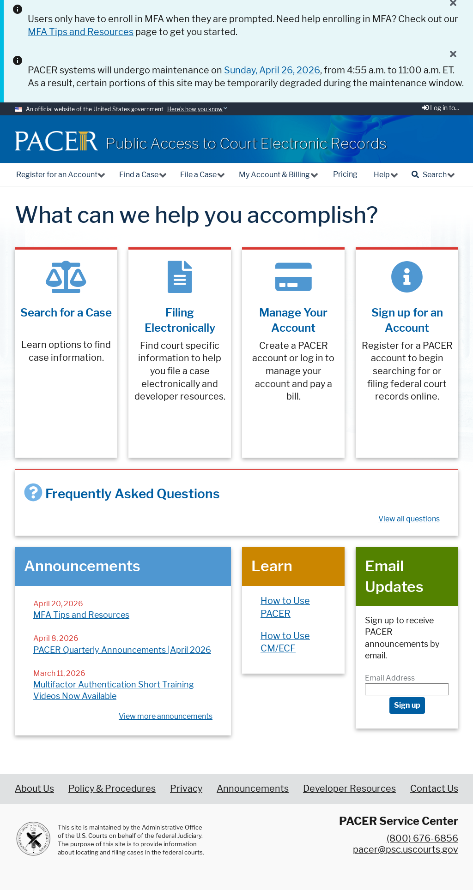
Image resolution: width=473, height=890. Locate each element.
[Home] (56, 141)
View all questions (409, 518)
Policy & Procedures (112, 788)
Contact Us (434, 788)
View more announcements (165, 716)
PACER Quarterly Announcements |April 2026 (122, 650)
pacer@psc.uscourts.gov (405, 849)
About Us (34, 788)
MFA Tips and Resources (81, 615)
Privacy (186, 788)
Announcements (253, 788)
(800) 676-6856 (422, 838)
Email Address (390, 678)
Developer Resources (349, 788)
